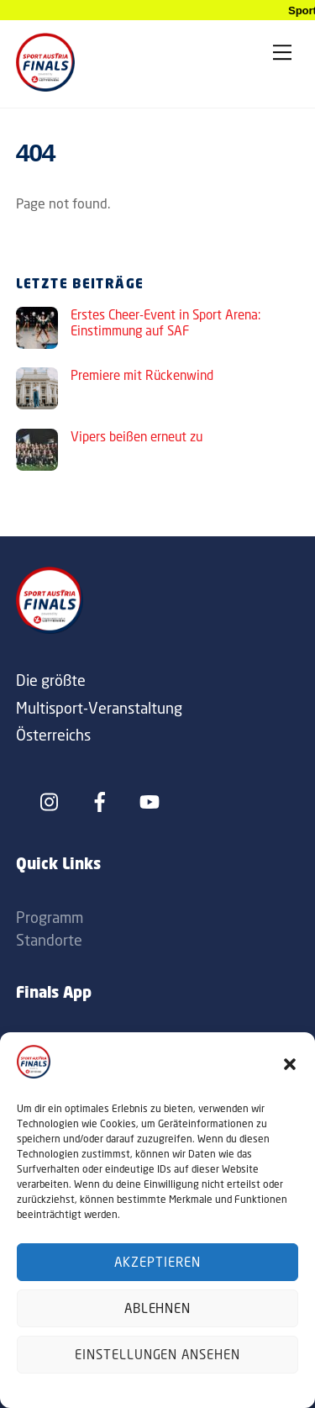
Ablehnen (158, 1308)
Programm (49, 917)
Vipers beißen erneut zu (136, 437)
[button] (289, 1064)
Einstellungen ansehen (157, 1355)
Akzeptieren (157, 1262)
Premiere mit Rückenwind (142, 375)
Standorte (49, 940)
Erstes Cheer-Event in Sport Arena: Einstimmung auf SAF (165, 323)
